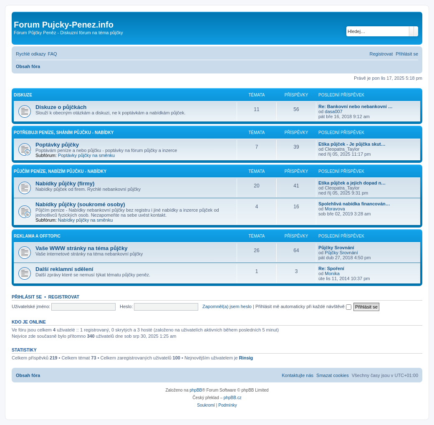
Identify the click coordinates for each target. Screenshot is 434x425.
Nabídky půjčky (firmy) (64, 183)
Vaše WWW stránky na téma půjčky (81, 248)
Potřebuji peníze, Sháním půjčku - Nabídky (64, 132)
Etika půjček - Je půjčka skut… (352, 144)
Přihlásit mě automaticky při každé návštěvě (303, 306)
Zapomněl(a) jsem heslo (227, 306)
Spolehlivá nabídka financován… (354, 203)
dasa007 (333, 111)
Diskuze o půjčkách (60, 107)
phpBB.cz (233, 397)
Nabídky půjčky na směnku (85, 220)
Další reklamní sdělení (64, 269)
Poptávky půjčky (57, 145)
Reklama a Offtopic (37, 236)
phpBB (195, 390)
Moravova (335, 208)
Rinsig (246, 357)
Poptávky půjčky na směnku (86, 155)
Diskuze (23, 95)
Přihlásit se (27, 296)
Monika (332, 273)
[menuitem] (52, 54)
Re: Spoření (331, 268)
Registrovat (63, 296)
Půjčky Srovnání (336, 247)
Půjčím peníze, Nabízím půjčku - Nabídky (60, 171)
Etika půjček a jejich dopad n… (352, 182)
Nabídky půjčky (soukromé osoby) (80, 204)
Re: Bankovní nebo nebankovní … (355, 106)
